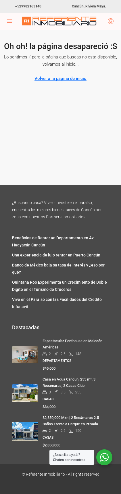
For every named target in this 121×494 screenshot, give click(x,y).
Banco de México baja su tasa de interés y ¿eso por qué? (58, 269)
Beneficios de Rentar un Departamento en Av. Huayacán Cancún (53, 241)
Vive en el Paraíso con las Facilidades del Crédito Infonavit (57, 303)
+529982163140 (28, 6)
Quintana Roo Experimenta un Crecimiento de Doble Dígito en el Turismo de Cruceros (59, 286)
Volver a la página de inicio (60, 78)
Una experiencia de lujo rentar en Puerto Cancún (56, 255)
